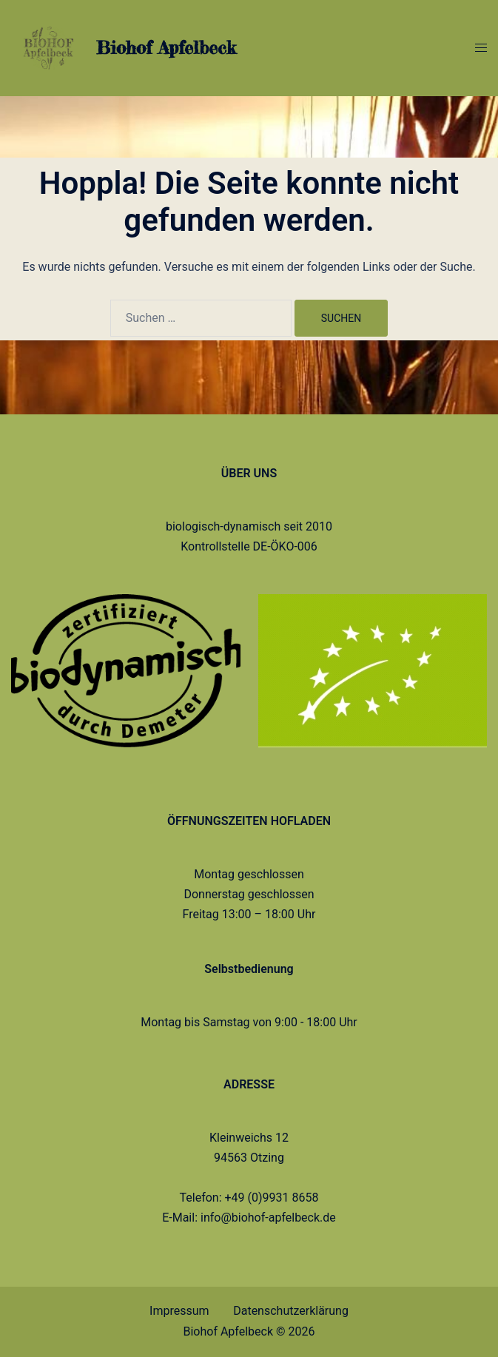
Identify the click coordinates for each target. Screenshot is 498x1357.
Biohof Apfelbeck (166, 47)
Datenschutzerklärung (291, 1311)
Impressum (179, 1311)
